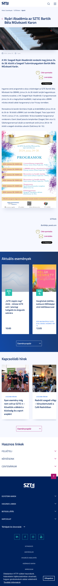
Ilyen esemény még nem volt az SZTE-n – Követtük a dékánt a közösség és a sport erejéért (14, 407)
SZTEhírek (17, 10)
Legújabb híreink (11, 397)
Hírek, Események (7, 10)
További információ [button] (12, 582)
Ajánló (23, 10)
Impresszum (29, 569)
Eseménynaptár (24, 343)
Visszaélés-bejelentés (29, 558)
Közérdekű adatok (29, 563)
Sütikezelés (29, 546)
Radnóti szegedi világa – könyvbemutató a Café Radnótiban (46, 404)
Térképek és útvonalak (11, 527)
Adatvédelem (29, 552)
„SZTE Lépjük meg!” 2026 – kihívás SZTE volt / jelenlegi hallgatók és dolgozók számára (15, 306)
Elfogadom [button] (49, 578)
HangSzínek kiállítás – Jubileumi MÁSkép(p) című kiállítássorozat (45, 303)
